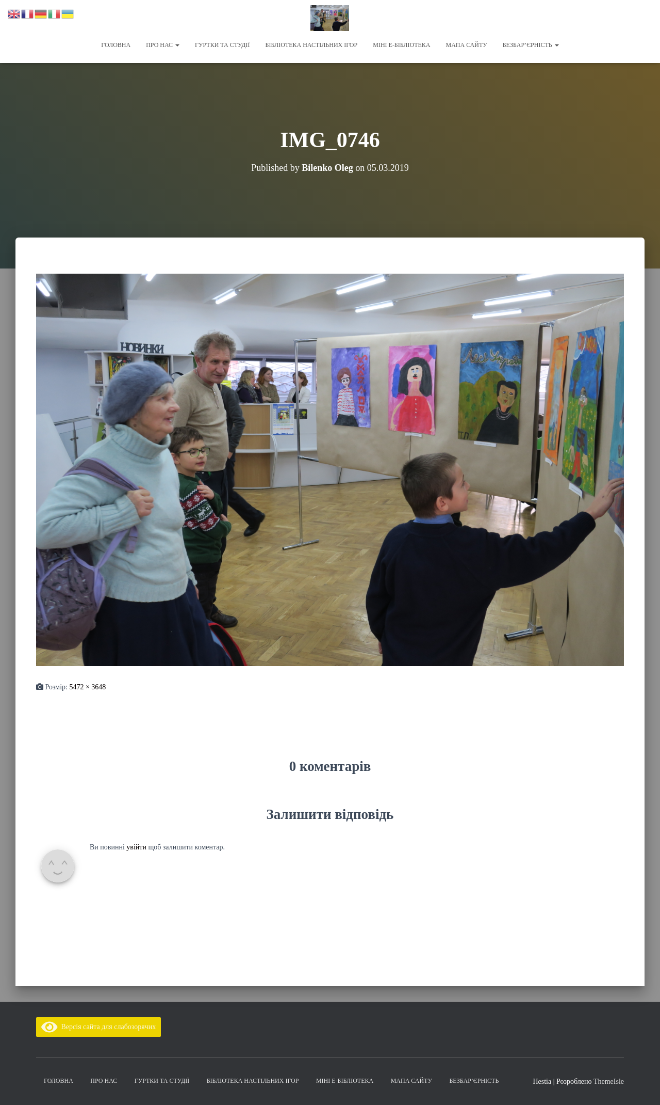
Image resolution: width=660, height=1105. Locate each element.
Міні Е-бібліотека (401, 45)
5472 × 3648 (87, 687)
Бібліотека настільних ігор (312, 45)
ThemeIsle (608, 1081)
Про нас (162, 45)
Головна (115, 45)
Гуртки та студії (222, 45)
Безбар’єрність (531, 45)
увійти (136, 847)
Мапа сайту (466, 45)
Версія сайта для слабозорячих (98, 1027)
